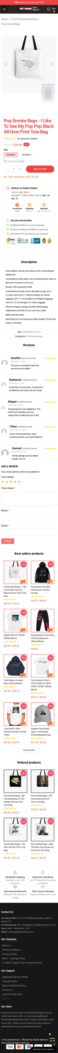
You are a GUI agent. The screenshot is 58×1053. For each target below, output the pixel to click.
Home (4, 19)
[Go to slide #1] (21, 108)
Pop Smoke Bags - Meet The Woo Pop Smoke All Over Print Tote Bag (42, 847)
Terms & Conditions (11, 950)
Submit (7, 541)
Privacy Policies (9, 954)
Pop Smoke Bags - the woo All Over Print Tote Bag (15, 847)
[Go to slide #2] (37, 108)
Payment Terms (9, 981)
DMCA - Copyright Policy (13, 958)
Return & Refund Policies (14, 985)
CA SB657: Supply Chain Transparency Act (22, 963)
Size (6, 150)
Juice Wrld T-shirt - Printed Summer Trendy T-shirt (15, 731)
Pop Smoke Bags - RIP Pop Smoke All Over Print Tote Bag (41, 798)
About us (6, 945)
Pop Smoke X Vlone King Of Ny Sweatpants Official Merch (42, 638)
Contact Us (7, 990)
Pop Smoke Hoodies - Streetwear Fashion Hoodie (41, 590)
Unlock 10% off (52, 1040)
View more (29, 750)
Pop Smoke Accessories (24, 19)
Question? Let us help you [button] (43, 1049)
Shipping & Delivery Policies (15, 977)
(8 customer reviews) (27, 138)
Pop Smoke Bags (10, 24)
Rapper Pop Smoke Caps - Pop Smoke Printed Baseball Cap (41, 731)
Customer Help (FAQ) (12, 994)
